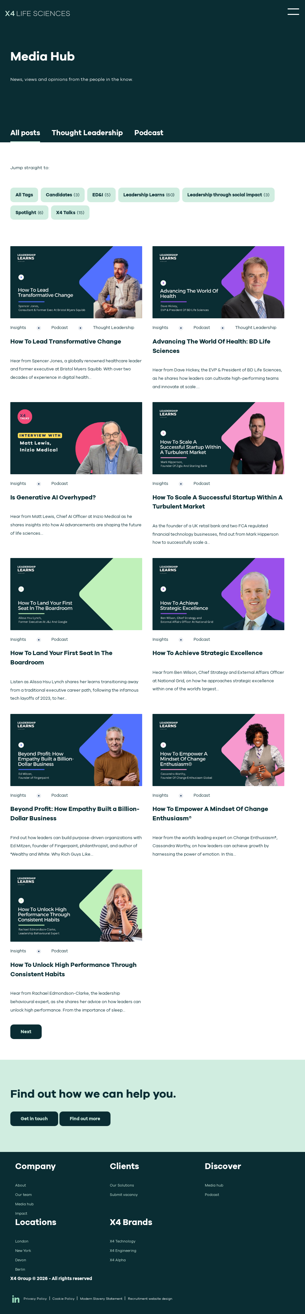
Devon (20, 1260)
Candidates (62, 195)
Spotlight (29, 212)
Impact (21, 1213)
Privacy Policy (35, 1298)
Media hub (24, 1204)
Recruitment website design (150, 1298)
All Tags (24, 194)
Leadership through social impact (228, 195)
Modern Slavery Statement (101, 1298)
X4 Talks (70, 212)
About (20, 1185)
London (21, 1241)
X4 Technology (122, 1241)
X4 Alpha (118, 1260)
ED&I (101, 195)
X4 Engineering (123, 1251)
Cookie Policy (63, 1298)
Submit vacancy (124, 1195)
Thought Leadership (87, 133)
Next (26, 1031)
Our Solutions (122, 1185)
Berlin (20, 1269)
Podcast (148, 133)
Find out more (85, 1118)
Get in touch (34, 1118)
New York (23, 1251)
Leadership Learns (148, 195)
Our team (23, 1195)
